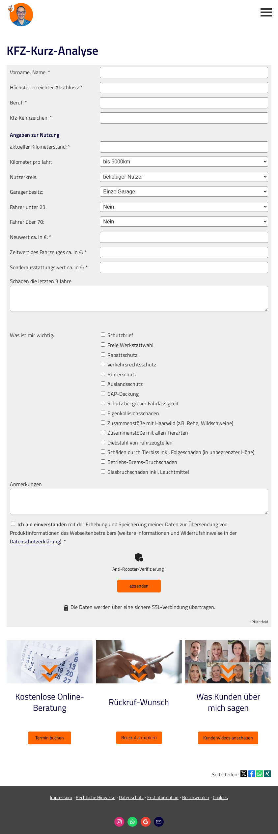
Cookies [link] (220, 793)
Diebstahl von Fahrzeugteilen (137, 442)
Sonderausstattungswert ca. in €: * (49, 267)
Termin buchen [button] (49, 737)
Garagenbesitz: (26, 192)
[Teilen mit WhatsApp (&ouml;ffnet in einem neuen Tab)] (259, 769)
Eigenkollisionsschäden (130, 413)
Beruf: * (18, 102)
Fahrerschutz (119, 374)
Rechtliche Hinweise (95, 793)
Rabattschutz (119, 355)
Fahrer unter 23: (28, 207)
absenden (139, 585)
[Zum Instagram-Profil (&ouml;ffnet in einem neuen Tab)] (119, 818)
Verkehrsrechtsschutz (128, 364)
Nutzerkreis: (23, 177)
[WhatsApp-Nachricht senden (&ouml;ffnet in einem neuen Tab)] (132, 818)
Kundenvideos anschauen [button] (228, 737)
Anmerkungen (26, 484)
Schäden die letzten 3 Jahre (40, 281)
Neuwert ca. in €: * (30, 237)
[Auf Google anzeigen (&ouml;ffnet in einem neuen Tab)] (146, 818)
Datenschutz (131, 793)
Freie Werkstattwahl (127, 345)
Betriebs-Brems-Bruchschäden (139, 462)
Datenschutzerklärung (35, 541)
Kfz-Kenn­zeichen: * (31, 118)
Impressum (61, 793)
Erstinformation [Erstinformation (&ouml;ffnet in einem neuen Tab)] (163, 793)
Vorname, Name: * (30, 72)
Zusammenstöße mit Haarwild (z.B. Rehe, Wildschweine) (167, 423)
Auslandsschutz (122, 384)
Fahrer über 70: (27, 222)
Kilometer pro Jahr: (31, 162)
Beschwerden (195, 793)
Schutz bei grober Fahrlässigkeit (140, 403)
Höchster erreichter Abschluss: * (46, 87)
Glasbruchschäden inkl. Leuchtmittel (145, 472)
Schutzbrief (117, 335)
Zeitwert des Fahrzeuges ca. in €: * (48, 252)
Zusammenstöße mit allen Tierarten (144, 433)
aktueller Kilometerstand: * (40, 147)
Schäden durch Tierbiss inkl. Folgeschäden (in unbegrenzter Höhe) (177, 452)
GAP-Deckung (120, 394)
